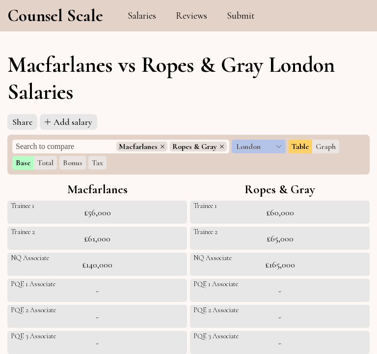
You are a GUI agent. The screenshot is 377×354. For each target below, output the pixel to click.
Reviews (191, 16)
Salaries (142, 16)
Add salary (68, 122)
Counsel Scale (55, 15)
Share (22, 122)
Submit (241, 16)
